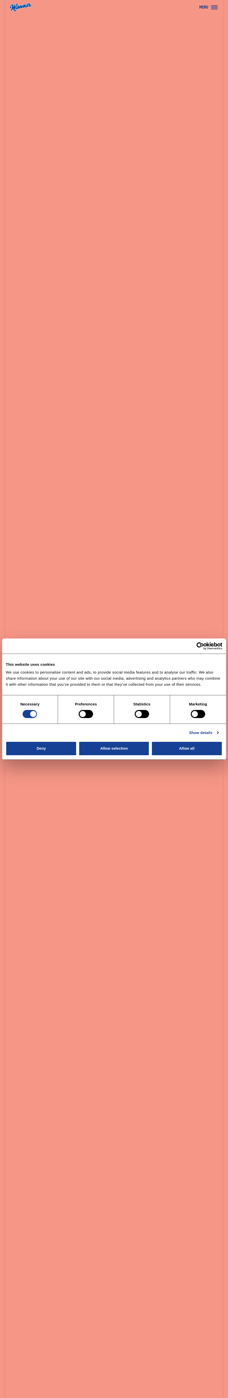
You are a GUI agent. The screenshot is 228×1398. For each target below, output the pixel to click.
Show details (201, 732)
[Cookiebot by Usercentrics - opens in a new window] (200, 646)
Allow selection (114, 748)
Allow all (186, 748)
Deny (41, 748)
